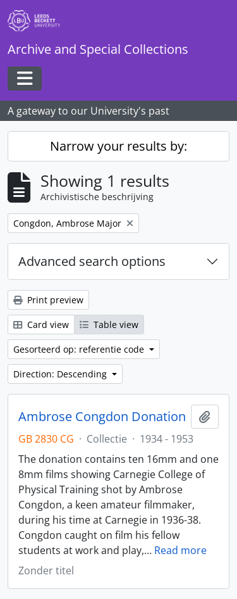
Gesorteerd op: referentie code (80, 349)
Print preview (48, 300)
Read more (180, 550)
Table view (109, 324)
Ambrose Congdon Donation (102, 416)
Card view (41, 324)
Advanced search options (92, 261)
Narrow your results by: (118, 145)
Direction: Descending (61, 374)
